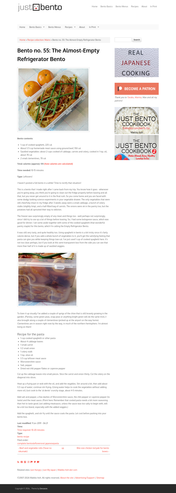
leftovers (37, 443)
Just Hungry (36, 470)
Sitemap (100, 477)
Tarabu (130, 97)
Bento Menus (122, 6)
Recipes (135, 6)
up (63, 448)
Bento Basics (106, 6)
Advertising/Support (84, 477)
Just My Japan (49, 470)
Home (94, 6)
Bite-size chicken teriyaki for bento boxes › (93, 450)
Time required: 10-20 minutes (31, 430)
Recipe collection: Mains (38, 40)
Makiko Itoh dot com (67, 470)
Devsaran (43, 488)
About (144, 6)
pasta (56, 443)
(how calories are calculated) (58, 163)
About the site (66, 477)
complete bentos (25, 443)
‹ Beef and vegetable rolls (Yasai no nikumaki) (34, 450)
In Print (153, 6)
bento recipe (23, 436)
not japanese (48, 443)
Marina (138, 97)
